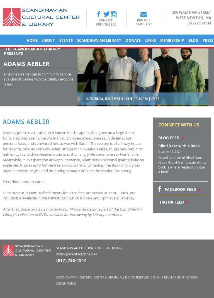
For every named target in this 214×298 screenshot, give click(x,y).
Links (150, 40)
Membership (172, 40)
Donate (133, 40)
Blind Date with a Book (179, 146)
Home (32, 40)
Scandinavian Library (99, 40)
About (48, 40)
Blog (193, 40)
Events (66, 40)
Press (208, 40)
